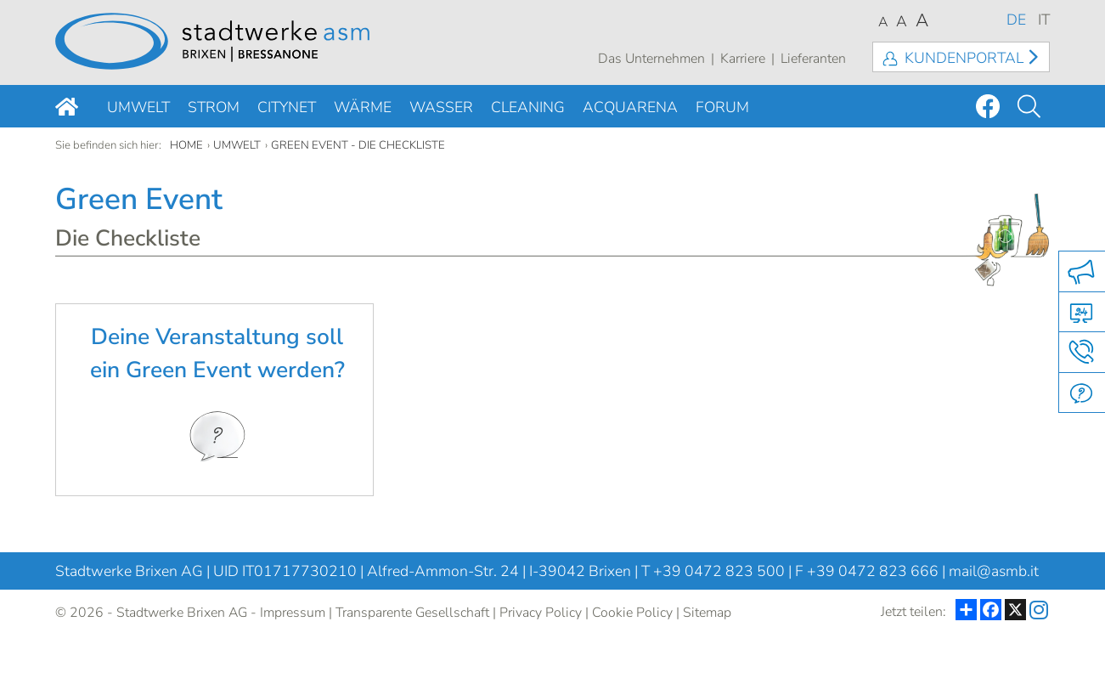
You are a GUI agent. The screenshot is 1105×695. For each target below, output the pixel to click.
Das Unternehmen (651, 58)
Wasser (441, 107)
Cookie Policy (632, 612)
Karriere (742, 58)
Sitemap (707, 612)
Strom (214, 107)
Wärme (363, 107)
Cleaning (528, 107)
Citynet (286, 107)
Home (186, 145)
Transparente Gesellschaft (412, 612)
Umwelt (138, 107)
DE (1016, 19)
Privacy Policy (540, 612)
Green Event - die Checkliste (358, 145)
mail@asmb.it (994, 571)
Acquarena (630, 107)
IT (1044, 19)
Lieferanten (813, 58)
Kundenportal (964, 58)
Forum (722, 107)
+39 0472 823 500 (719, 571)
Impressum (292, 612)
